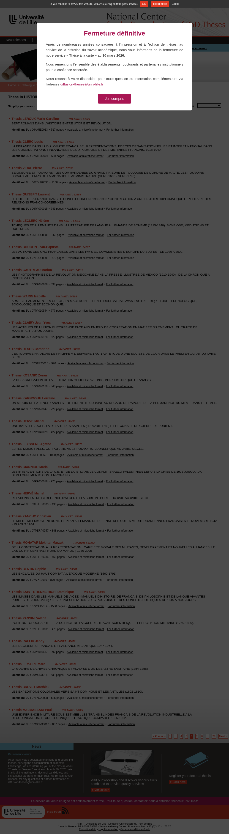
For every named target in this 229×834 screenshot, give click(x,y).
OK (144, 3)
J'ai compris (114, 99)
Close (175, 3)
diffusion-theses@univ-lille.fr (82, 84)
